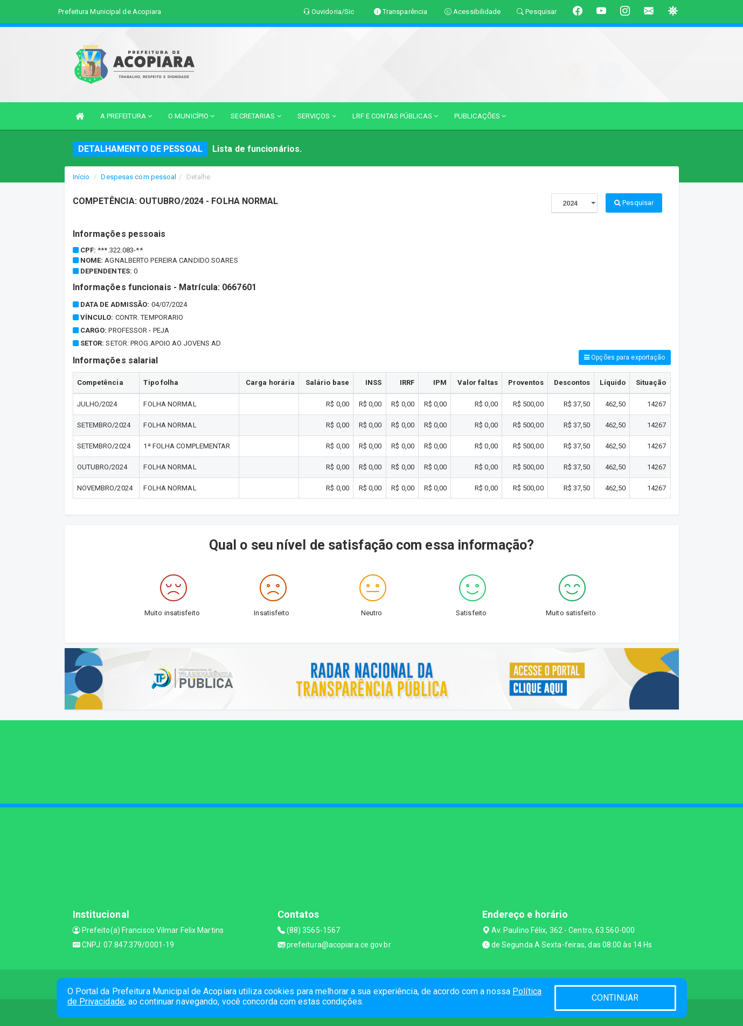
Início (81, 177)
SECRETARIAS (256, 116)
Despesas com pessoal (138, 177)
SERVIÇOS (316, 116)
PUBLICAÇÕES (480, 116)
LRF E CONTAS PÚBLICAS (395, 116)
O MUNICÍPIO (191, 116)
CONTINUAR (615, 998)
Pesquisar (634, 203)
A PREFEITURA (126, 116)
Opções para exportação (624, 357)
